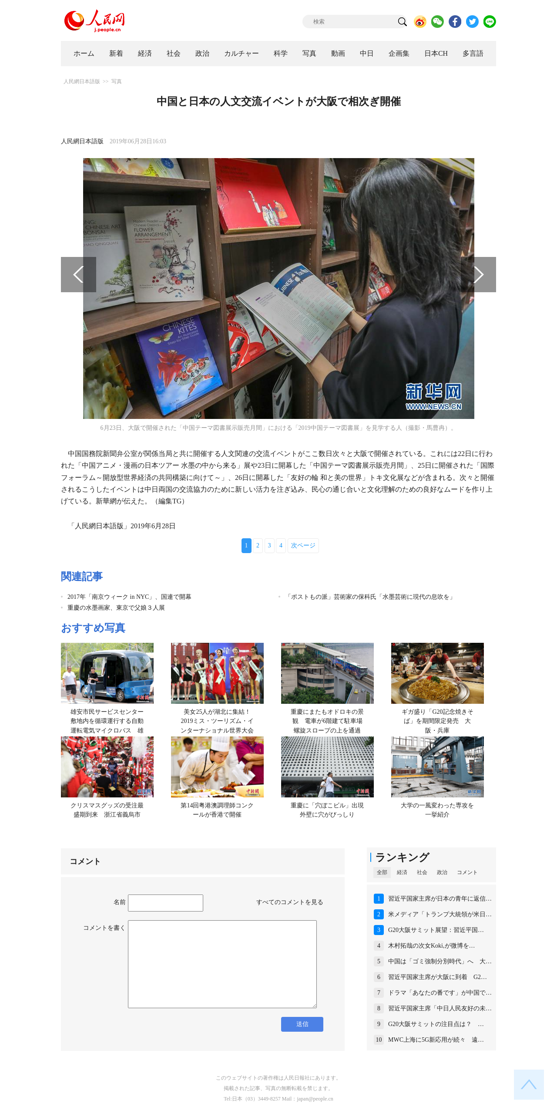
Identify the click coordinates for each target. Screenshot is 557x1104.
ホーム (84, 53)
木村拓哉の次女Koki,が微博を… (431, 945)
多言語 (473, 53)
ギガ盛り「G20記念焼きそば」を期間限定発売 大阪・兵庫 (437, 721)
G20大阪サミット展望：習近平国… (436, 930)
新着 (116, 53)
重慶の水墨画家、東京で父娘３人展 (116, 607)
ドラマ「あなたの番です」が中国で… (440, 992)
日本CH (436, 53)
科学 (281, 53)
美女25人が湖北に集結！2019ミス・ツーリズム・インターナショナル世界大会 (217, 721)
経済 (145, 53)
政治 (202, 53)
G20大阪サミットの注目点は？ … (436, 1024)
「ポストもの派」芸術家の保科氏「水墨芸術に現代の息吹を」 (370, 597)
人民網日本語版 (82, 81)
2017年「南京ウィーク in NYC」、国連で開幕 (129, 597)
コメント (467, 872)
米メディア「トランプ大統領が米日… (440, 914)
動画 (338, 53)
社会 (174, 53)
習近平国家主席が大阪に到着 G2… (437, 977)
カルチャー (241, 53)
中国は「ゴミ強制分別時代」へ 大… (440, 961)
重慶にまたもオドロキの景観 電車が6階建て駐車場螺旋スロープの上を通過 (327, 721)
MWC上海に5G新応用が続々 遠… (436, 1039)
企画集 (399, 53)
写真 (309, 53)
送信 (302, 1024)
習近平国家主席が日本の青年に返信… (440, 898)
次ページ (303, 545)
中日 (367, 53)
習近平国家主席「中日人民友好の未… (440, 1008)
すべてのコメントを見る (289, 902)
